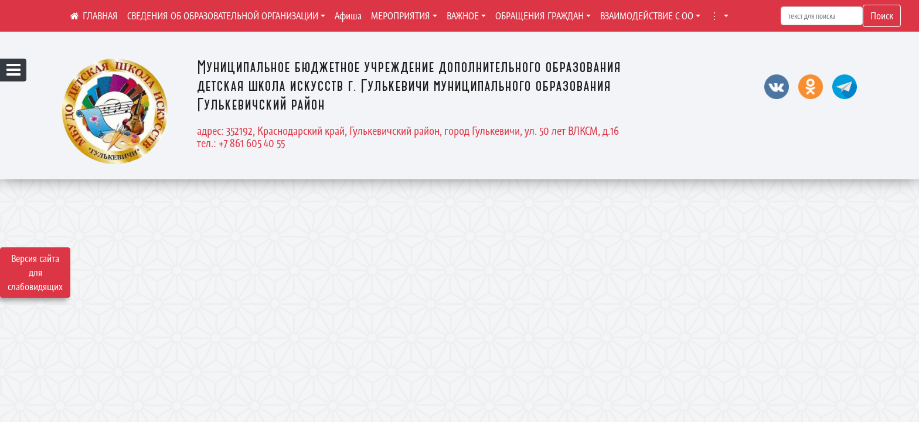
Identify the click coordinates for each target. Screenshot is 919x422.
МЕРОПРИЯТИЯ (400, 15)
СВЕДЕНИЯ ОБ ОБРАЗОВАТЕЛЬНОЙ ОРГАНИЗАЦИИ (222, 15)
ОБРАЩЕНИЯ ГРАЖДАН (539, 15)
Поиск (881, 15)
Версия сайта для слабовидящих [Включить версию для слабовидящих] (35, 272)
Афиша (348, 15)
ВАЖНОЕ (463, 15)
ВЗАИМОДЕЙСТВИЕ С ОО (646, 15)
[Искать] (822, 15)
